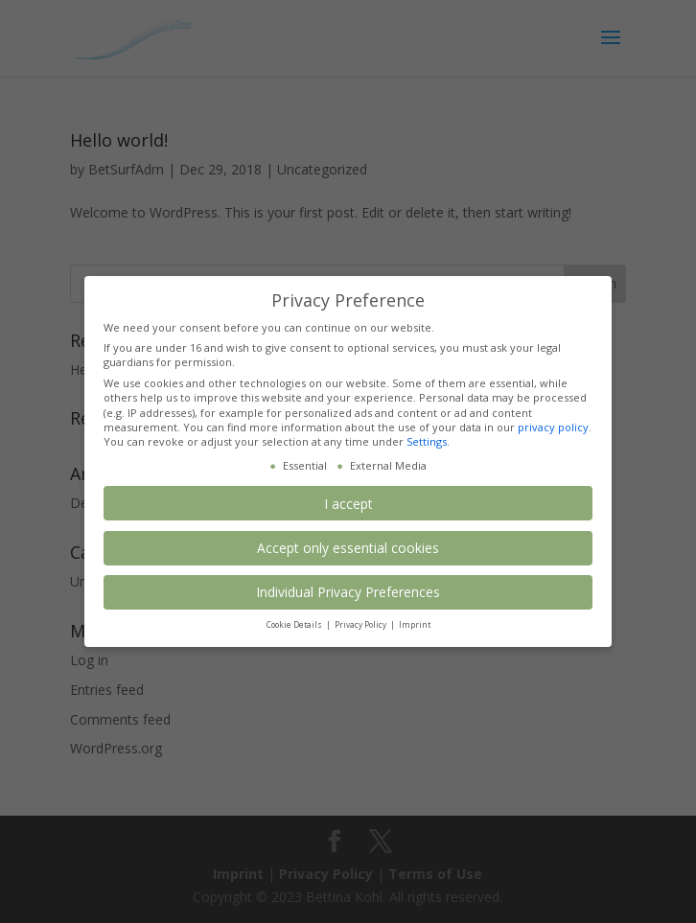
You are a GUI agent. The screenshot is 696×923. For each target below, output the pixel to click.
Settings (426, 441)
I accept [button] (348, 504)
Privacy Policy (361, 624)
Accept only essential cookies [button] (348, 548)
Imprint (414, 624)
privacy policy (553, 427)
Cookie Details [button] (295, 624)
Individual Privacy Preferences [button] (348, 592)
